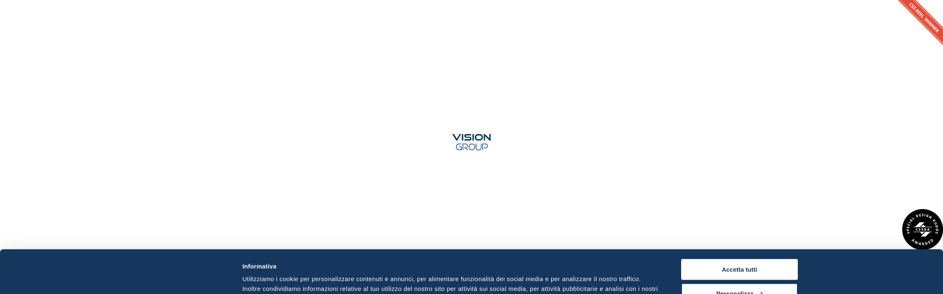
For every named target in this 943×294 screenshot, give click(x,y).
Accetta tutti (739, 226)
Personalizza (739, 250)
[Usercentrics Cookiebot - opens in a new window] (188, 278)
